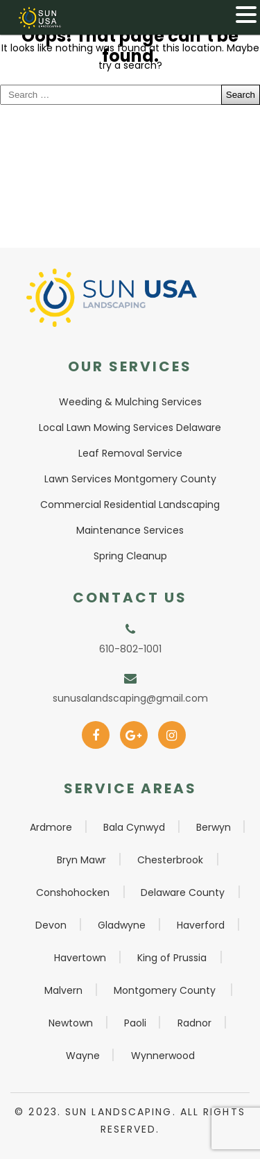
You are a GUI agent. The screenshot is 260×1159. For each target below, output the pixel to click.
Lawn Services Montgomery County (130, 479)
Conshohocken (73, 892)
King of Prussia (172, 958)
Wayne (83, 1056)
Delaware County (183, 892)
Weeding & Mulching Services (130, 402)
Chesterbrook (170, 860)
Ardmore (51, 827)
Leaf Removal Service (130, 453)
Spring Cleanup (130, 556)
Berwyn (213, 827)
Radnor (194, 1023)
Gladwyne (122, 925)
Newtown (71, 1023)
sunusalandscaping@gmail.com (130, 698)
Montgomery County (165, 990)
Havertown (80, 958)
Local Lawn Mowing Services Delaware (130, 427)
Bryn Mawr (81, 860)
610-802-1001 (130, 649)
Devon (51, 925)
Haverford (201, 925)
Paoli (135, 1023)
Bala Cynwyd (134, 827)
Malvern (63, 990)
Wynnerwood (163, 1056)
